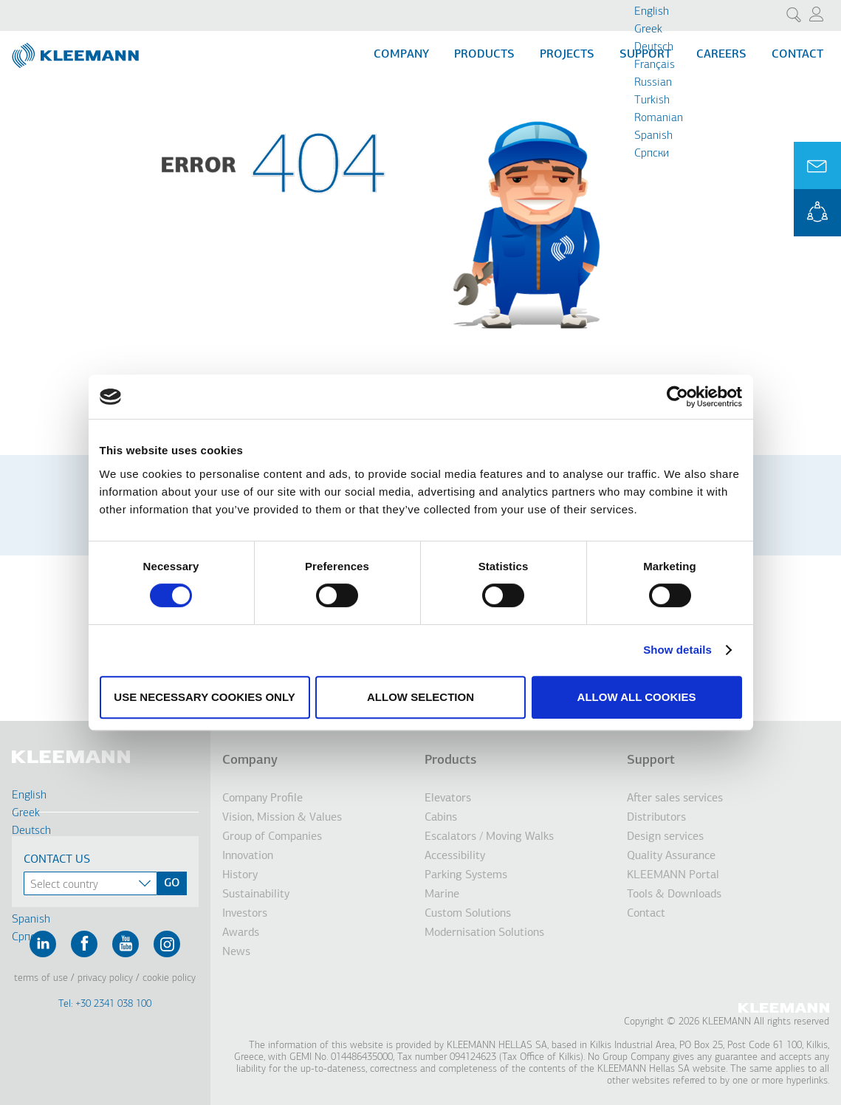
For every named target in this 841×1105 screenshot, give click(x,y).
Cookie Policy (169, 978)
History (240, 875)
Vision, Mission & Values (282, 818)
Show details (677, 649)
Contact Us (57, 860)
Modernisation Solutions (484, 933)
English (651, 12)
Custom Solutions (468, 914)
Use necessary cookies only (204, 697)
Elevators (448, 798)
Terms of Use (41, 978)
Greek (648, 29)
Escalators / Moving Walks (489, 837)
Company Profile (262, 798)
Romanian (658, 118)
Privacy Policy (105, 978)
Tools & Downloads (674, 894)
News (236, 952)
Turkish (652, 100)
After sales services (675, 798)
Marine (442, 894)
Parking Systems (466, 875)
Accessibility (455, 856)
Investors (244, 914)
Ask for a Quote (817, 165)
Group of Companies (272, 837)
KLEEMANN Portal (817, 212)
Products (484, 55)
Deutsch (653, 47)
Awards (240, 933)
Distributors (656, 818)
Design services (665, 837)
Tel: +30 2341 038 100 (104, 1004)
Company (401, 55)
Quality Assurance (671, 856)
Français (654, 65)
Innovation (247, 856)
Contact (797, 55)
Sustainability (255, 894)
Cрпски (651, 154)
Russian (653, 83)
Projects (567, 55)
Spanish (653, 136)
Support (651, 760)
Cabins (441, 818)
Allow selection (420, 697)
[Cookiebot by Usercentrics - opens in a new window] (677, 397)
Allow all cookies (636, 697)
